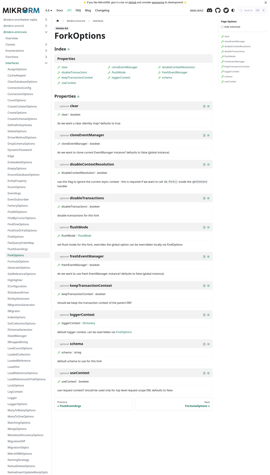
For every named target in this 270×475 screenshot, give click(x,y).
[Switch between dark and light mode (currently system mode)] (233, 10)
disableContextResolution (176, 67)
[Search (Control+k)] (252, 10)
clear (62, 67)
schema (165, 77)
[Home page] (57, 21)
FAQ (78, 10)
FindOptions (124, 332)
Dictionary (89, 323)
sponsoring (158, 2)
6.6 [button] (48, 10)
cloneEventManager (123, 67)
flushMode (117, 72)
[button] (25, 19)
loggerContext (119, 77)
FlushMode (84, 236)
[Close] (265, 2)
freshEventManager (173, 72)
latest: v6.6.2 (196, 10)
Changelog (102, 10)
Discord (209, 10)
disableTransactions (72, 72)
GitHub (132, 2)
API (69, 10)
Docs (59, 10)
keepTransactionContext (75, 77)
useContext (66, 83)
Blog (88, 10)
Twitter (226, 10)
